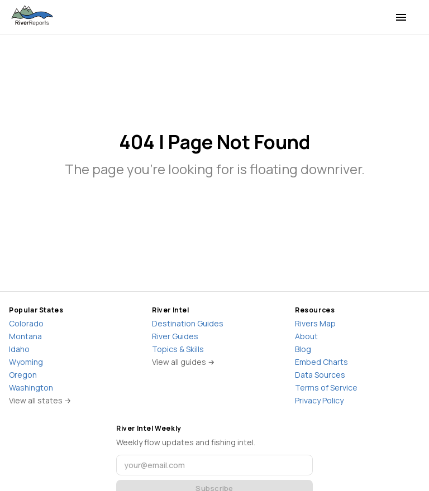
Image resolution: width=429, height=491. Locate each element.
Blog (303, 349)
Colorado (26, 323)
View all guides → (183, 362)
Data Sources (320, 374)
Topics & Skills (178, 349)
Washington (31, 387)
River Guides (175, 336)
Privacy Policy (319, 400)
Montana (25, 336)
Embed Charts (321, 362)
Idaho (19, 349)
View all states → (40, 400)
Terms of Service (326, 387)
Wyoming (26, 362)
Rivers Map (315, 323)
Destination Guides (187, 323)
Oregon (23, 374)
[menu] (401, 17)
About (306, 336)
